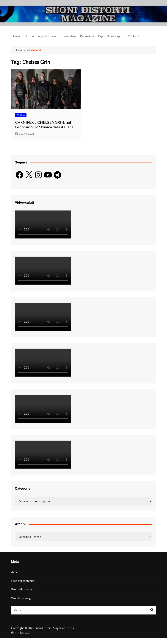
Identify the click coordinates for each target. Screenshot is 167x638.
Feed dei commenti (23, 589)
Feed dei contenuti (23, 580)
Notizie (29, 36)
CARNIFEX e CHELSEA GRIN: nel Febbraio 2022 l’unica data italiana (44, 124)
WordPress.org (21, 598)
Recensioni (87, 36)
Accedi (15, 572)
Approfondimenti (48, 36)
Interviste (69, 36)
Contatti (133, 36)
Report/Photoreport (111, 36)
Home (16, 36)
